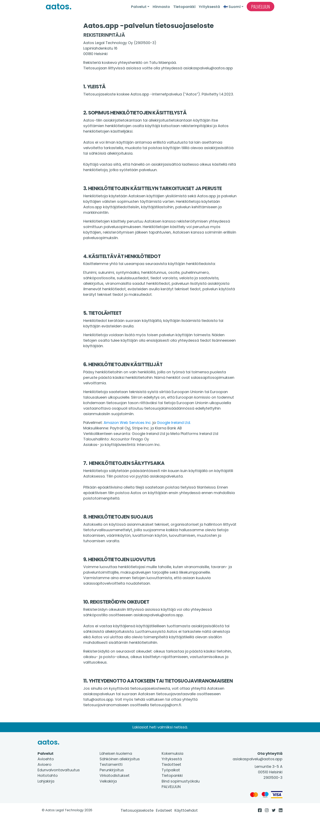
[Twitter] (274, 810)
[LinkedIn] (280, 810)
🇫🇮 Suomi (232, 6)
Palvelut (139, 6)
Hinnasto (161, 6)
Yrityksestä (209, 6)
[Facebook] (260, 810)
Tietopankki (184, 6)
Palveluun (260, 6)
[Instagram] (267, 810)
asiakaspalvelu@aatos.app (257, 758)
